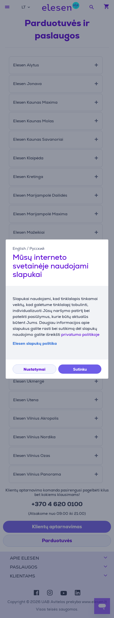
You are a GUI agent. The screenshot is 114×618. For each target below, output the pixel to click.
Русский (36, 248)
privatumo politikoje (80, 334)
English (19, 248)
